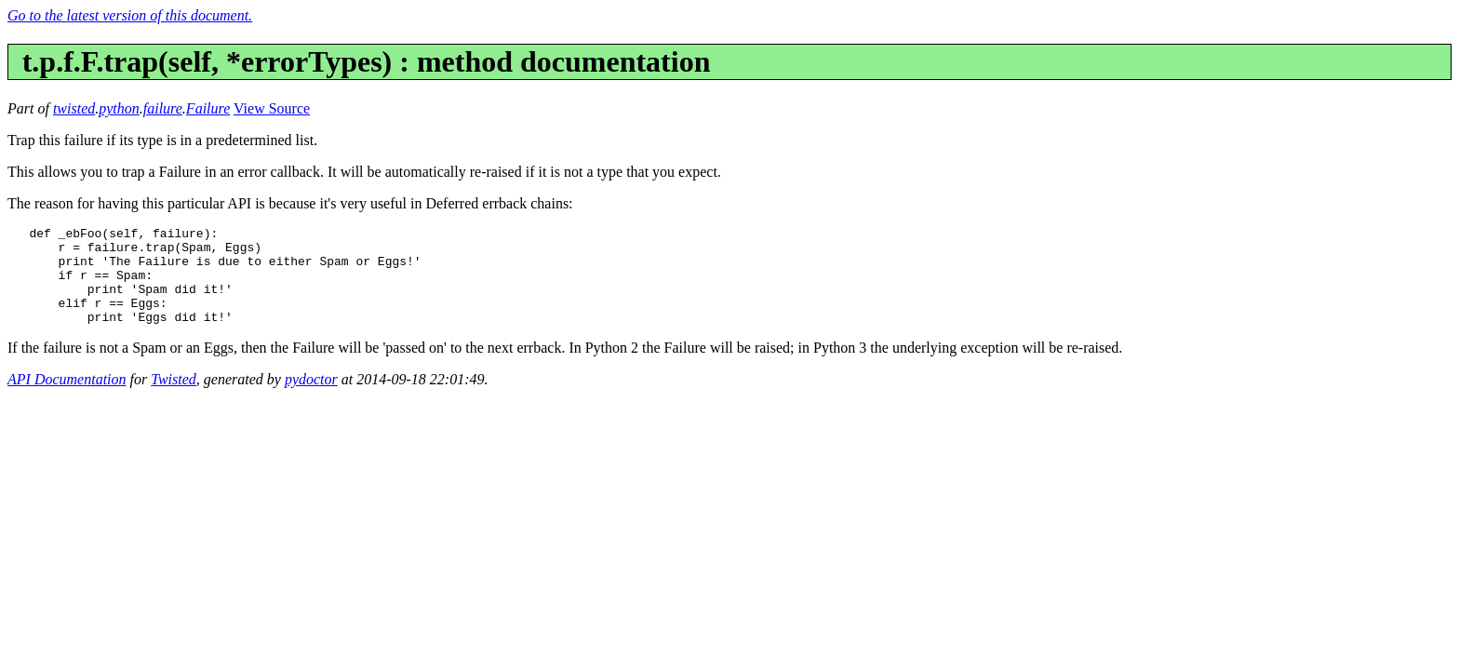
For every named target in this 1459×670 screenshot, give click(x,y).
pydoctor (311, 399)
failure (162, 108)
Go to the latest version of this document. (129, 15)
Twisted (173, 399)
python (119, 108)
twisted (74, 108)
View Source (272, 108)
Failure (208, 108)
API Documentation (67, 399)
